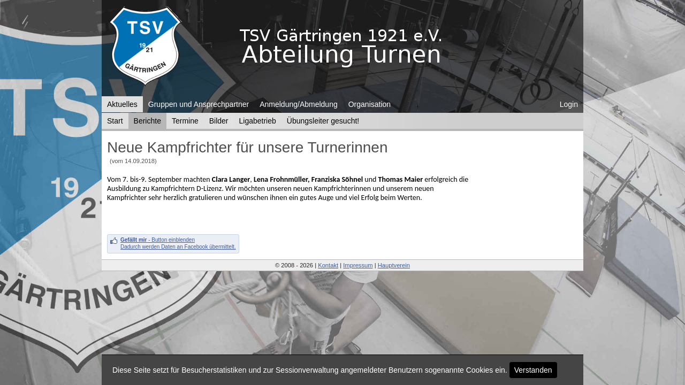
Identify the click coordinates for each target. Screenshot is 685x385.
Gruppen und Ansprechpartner (198, 104)
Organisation (369, 104)
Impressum (357, 265)
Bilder (219, 121)
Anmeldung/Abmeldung (299, 104)
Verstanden (533, 370)
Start (115, 121)
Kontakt (328, 265)
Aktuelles (122, 104)
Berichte (147, 121)
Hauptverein (394, 265)
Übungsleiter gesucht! (323, 121)
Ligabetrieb (257, 121)
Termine (185, 121)
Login (569, 104)
